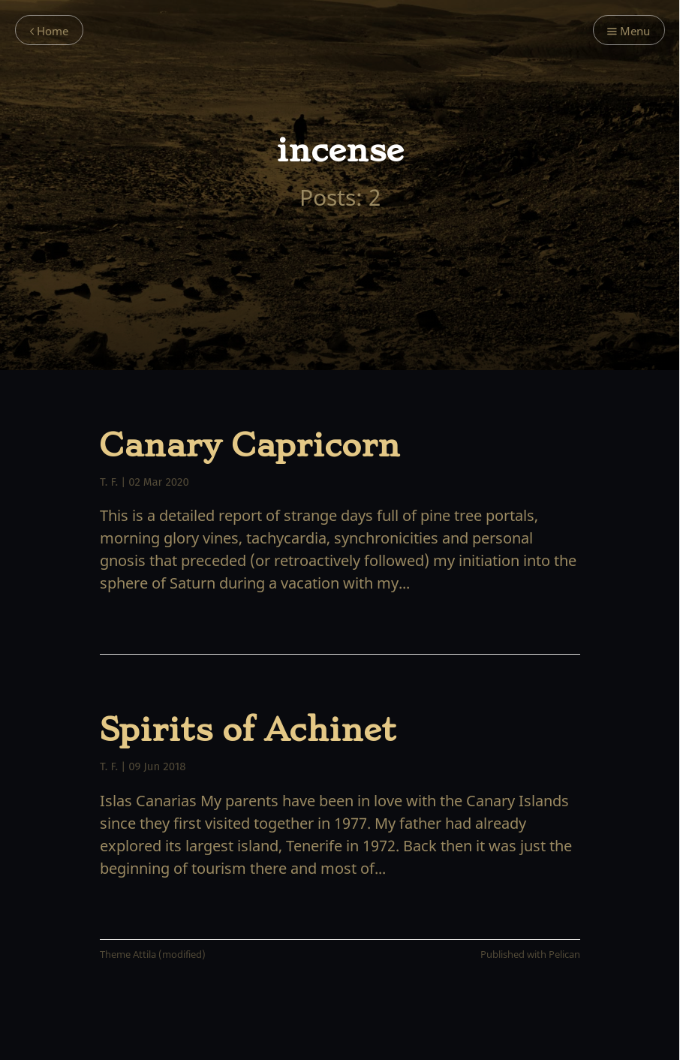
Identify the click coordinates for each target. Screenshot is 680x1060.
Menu (628, 31)
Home (49, 31)
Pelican (564, 954)
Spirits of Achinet (247, 729)
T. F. (109, 482)
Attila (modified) (169, 954)
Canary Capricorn (249, 445)
